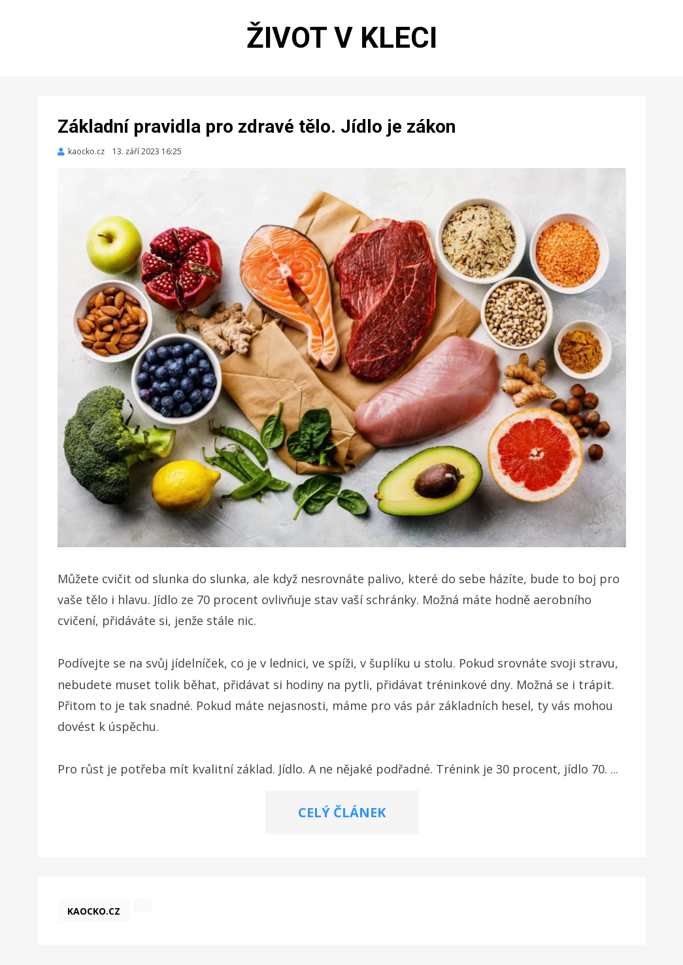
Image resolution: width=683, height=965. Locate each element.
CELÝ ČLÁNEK (342, 812)
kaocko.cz (93, 911)
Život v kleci (341, 38)
